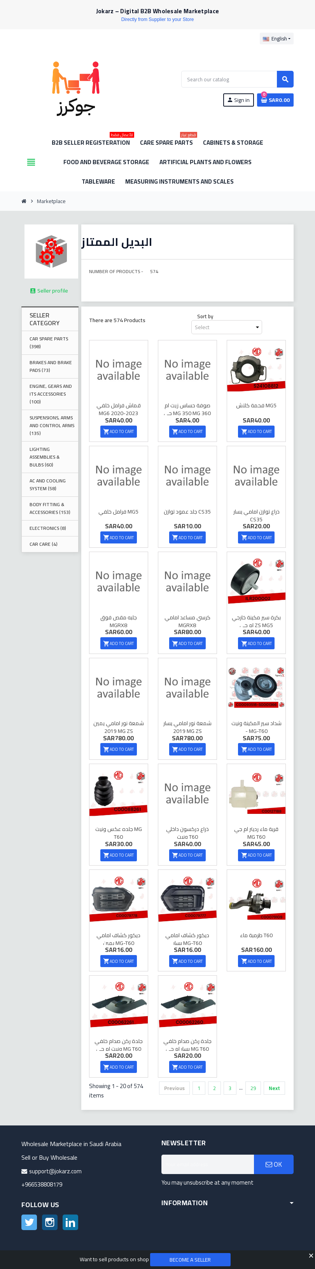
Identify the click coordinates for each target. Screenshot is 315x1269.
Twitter (29, 1219)
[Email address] (207, 1161)
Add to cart (119, 431)
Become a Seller (190, 1260)
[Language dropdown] (277, 38)
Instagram (50, 1219)
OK (274, 1161)
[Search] (237, 79)
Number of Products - (116, 271)
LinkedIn (70, 1219)
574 (154, 271)
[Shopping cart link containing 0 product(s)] (275, 100)
